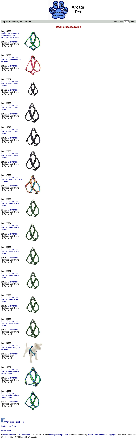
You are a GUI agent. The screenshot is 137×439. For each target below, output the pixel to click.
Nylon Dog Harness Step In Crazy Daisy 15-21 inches (11, 179)
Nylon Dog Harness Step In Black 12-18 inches (9, 107)
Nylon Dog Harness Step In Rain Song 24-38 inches (10, 347)
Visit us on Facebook (12, 422)
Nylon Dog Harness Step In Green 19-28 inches (10, 275)
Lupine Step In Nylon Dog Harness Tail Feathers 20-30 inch (10, 35)
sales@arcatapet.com (58, 435)
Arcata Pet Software (96, 435)
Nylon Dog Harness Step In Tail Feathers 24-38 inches (10, 395)
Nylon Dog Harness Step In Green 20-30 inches (10, 299)
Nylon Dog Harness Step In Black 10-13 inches (9, 83)
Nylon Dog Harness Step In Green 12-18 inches (10, 227)
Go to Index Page (8, 426)
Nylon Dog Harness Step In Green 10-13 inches (10, 203)
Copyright (112, 435)
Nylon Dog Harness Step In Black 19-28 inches (9, 155)
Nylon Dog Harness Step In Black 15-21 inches (9, 131)
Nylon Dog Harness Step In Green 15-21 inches (10, 251)
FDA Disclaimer (23, 435)
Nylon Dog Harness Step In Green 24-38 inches (10, 323)
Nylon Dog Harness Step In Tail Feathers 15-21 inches (10, 371)
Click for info (13, 42)
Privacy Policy (8, 435)
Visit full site (6, 430)
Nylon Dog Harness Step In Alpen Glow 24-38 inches (11, 59)
